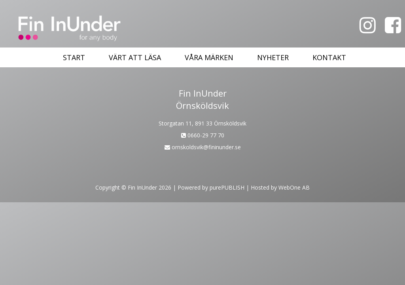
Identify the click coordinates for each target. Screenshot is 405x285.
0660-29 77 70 (202, 135)
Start (74, 57)
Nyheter (273, 57)
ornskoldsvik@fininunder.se (203, 147)
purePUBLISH (227, 187)
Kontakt (329, 57)
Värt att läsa (135, 57)
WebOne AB (294, 187)
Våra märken (209, 57)
